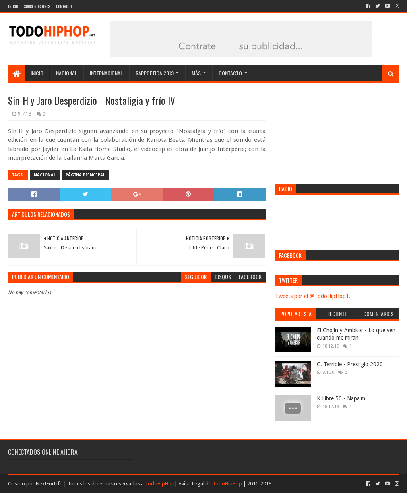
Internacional (106, 73)
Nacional (66, 73)
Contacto (64, 6)
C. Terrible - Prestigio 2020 (350, 364)
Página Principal (85, 175)
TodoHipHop (159, 484)
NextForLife (49, 484)
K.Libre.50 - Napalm (341, 398)
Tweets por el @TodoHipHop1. (313, 296)
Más (196, 73)
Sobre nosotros (37, 6)
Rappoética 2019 (155, 73)
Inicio (13, 6)
